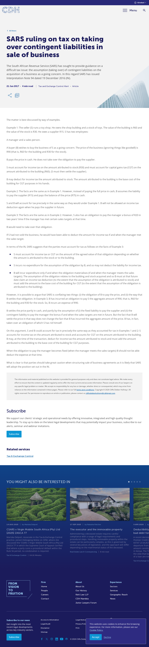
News (112, 598)
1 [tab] (129, 487)
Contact (45, 598)
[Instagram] (51, 639)
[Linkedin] (56, 639)
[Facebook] (41, 639)
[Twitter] (46, 639)
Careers (44, 594)
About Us (80, 586)
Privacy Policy (81, 624)
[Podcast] (66, 639)
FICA (77, 628)
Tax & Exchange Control (20, 456)
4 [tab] (137, 487)
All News (12, 32)
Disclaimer (45, 628)
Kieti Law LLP (82, 594)
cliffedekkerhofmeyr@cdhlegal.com (100, 393)
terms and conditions (85, 390)
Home (44, 586)
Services (114, 590)
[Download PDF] (17, 96)
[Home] (10, 10)
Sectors (113, 586)
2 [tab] (131, 487)
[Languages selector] (140, 3)
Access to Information (50, 620)
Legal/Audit (45, 624)
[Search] (144, 10)
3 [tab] (134, 487)
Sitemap (44, 632)
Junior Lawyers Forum (86, 603)
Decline (107, 637)
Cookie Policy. (96, 630)
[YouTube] (61, 639)
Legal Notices (81, 620)
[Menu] (130, 10)
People (44, 590)
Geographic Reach (119, 594)
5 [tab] (140, 487)
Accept (95, 637)
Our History (81, 590)
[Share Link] (10, 96)
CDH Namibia (82, 598)
